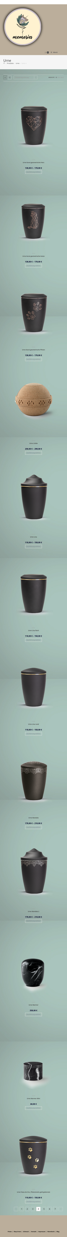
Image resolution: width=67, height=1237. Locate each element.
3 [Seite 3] (32, 1209)
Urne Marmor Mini (33, 1098)
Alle (62, 77)
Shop (15, 1231)
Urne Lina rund (33, 724)
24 (59, 77)
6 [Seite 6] (49, 1209)
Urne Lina (33, 537)
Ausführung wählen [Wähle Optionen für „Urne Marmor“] (33, 1014)
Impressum (41, 1231)
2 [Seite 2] (27, 1209)
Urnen (33, 160)
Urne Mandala (34, 818)
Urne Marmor (33, 1005)
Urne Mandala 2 (33, 911)
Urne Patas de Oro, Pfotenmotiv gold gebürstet (33, 1192)
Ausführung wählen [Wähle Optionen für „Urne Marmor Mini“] (33, 1108)
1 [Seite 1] (21, 1209)
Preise (10, 1231)
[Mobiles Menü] (53, 52)
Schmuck (26, 1231)
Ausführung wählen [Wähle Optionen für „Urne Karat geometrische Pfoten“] (33, 359)
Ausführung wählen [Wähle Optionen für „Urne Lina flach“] (33, 640)
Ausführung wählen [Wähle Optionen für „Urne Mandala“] (33, 827)
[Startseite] (4, 63)
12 (56, 77)
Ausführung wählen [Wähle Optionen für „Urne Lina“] (33, 546)
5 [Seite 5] (44, 1209)
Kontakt (33, 1231)
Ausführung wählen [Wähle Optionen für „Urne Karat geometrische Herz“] (33, 172)
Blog (58, 1231)
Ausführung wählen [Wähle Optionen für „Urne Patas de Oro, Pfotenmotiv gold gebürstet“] (33, 1201)
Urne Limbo (33, 443)
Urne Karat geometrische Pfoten (33, 350)
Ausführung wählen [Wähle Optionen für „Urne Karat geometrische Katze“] (33, 266)
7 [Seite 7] (55, 1209)
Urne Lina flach (33, 630)
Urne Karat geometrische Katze (33, 256)
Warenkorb (50, 1231)
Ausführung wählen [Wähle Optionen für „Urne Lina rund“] (33, 734)
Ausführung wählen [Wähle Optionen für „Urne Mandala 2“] (33, 921)
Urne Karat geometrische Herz (33, 162)
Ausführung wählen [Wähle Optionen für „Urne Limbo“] (33, 453)
